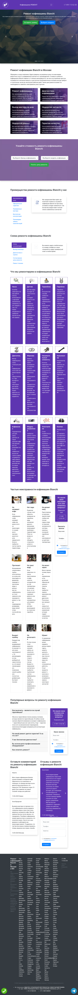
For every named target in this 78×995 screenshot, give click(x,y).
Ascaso (21, 888)
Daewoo (29, 884)
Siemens (55, 870)
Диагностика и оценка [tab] (17, 253)
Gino (28, 974)
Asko (20, 890)
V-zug (54, 922)
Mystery (46, 886)
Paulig (46, 910)
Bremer (21, 952)
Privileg (46, 932)
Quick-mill (47, 940)
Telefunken (56, 896)
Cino (20, 968)
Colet (29, 874)
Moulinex (47, 884)
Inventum (38, 894)
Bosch (21, 938)
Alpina (21, 876)
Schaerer (55, 862)
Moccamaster (48, 878)
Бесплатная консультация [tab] (17, 215)
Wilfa (54, 952)
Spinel (46, 972)
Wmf (54, 944)
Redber (46, 950)
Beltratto (21, 898)
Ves (54, 924)
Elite (28, 922)
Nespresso (47, 894)
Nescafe (46, 892)
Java (37, 904)
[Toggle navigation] (51, 4)
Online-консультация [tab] (17, 245)
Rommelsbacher (49, 958)
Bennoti (21, 916)
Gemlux (29, 972)
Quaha (46, 938)
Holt (37, 876)
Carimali (29, 859)
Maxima (46, 862)
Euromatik (30, 934)
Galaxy (29, 968)
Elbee (29, 912)
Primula (46, 928)
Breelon (21, 950)
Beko (20, 896)
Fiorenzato (30, 950)
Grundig (38, 868)
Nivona (46, 896)
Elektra (29, 918)
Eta (28, 906)
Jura (37, 906)
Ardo (20, 882)
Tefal (54, 904)
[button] (42, 793)
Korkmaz (38, 926)
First (28, 952)
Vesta (54, 928)
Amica (21, 878)
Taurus (55, 898)
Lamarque (39, 952)
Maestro (38, 972)
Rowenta (47, 962)
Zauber (55, 956)
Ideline (38, 892)
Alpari (20, 860)
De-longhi (30, 894)
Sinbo (54, 872)
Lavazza (38, 958)
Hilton (37, 874)
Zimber (55, 966)
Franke (29, 942)
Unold (54, 920)
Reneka (46, 952)
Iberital (38, 890)
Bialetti (21, 922)
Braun (20, 944)
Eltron (29, 924)
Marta (46, 860)
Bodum (21, 934)
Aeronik (21, 872)
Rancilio (46, 948)
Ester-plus (30, 932)
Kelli (37, 916)
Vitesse (55, 940)
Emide (29, 926)
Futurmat (30, 960)
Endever (29, 904)
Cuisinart (30, 878)
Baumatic (22, 912)
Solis (54, 882)
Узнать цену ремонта (39, 165)
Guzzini (38, 870)
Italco (37, 898)
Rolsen (46, 956)
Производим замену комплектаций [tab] (17, 221)
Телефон (61, 538)
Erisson (29, 930)
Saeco (46, 976)
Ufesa (54, 918)
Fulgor (29, 958)
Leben (38, 960)
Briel (20, 954)
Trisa (54, 910)
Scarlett (55, 860)
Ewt (28, 908)
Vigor (54, 936)
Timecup (55, 908)
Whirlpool (56, 950)
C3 (19, 962)
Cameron (21, 972)
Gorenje (38, 859)
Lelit (37, 962)
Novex (46, 898)
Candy (21, 976)
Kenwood (38, 918)
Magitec (38, 976)
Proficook (47, 934)
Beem (20, 914)
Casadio (29, 860)
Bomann (21, 936)
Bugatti (21, 956)
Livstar (38, 966)
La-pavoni (39, 944)
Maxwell (46, 864)
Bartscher (22, 908)
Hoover (38, 878)
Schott (55, 864)
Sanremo (47, 968)
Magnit (38, 968)
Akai (20, 874)
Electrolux (30, 914)
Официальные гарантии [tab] (17, 204)
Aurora (21, 868)
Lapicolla (38, 950)
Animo (21, 864)
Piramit (46, 922)
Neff (45, 888)
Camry (21, 974)
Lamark (38, 934)
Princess (47, 930)
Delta (29, 880)
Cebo (20, 964)
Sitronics (55, 874)
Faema (29, 944)
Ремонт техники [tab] (18, 263)
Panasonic (47, 908)
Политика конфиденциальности (55, 983)
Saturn (55, 859)
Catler (29, 864)
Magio (38, 974)
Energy (29, 928)
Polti (45, 926)
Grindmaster (39, 866)
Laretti (38, 954)
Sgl (45, 970)
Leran (37, 964)
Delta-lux (30, 882)
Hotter (38, 884)
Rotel (46, 960)
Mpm (37, 970)
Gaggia (29, 966)
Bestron (21, 918)
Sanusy (46, 980)
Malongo (38, 978)
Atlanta (21, 892)
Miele (46, 874)
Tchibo (55, 900)
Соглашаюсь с (64, 547)
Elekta (29, 916)
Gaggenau (30, 964)
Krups (37, 930)
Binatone (21, 928)
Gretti (37, 862)
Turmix (55, 914)
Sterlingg (55, 888)
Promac (46, 936)
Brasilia (21, 942)
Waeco (55, 946)
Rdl (45, 942)
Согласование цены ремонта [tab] (17, 259)
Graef (37, 860)
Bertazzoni (22, 900)
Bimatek (21, 926)
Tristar (55, 912)
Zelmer (55, 958)
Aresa (20, 884)
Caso (29, 862)
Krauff (38, 928)
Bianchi (21, 924)
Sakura (46, 978)
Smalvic (55, 876)
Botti (20, 940)
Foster (29, 954)
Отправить (61, 552)
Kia (37, 920)
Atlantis (21, 894)
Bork (20, 906)
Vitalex (55, 938)
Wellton (55, 948)
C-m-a (20, 960)
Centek (21, 966)
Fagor (29, 946)
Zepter (55, 960)
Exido (29, 936)
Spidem (55, 884)
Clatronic (30, 866)
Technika (55, 902)
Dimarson (30, 902)
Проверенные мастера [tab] (17, 210)
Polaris (46, 924)
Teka (54, 894)
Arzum (21, 866)
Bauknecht (22, 910)
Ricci (45, 946)
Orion (46, 904)
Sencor (55, 866)
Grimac (38, 864)
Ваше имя (61, 531)
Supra (46, 974)
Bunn (20, 958)
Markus (46, 859)
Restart (46, 954)
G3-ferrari (30, 962)
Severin (55, 868)
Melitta (46, 870)
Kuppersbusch (40, 932)
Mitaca (46, 876)
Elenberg (30, 920)
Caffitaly (21, 970)
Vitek (54, 926)
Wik (54, 942)
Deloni (29, 898)
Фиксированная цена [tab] (18, 199)
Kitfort (38, 924)
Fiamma (29, 948)
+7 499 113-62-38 (70, 5)
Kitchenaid (39, 922)
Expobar (29, 940)
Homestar (39, 872)
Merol (46, 872)
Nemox (46, 890)
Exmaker (30, 938)
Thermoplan (56, 906)
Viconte (55, 930)
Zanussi (55, 954)
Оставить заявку (30, 23)
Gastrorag (30, 970)
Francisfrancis (31, 956)
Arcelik (21, 880)
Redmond (47, 944)
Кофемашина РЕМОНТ (28, 5)
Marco (38, 980)
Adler (20, 870)
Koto (37, 908)
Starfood (55, 886)
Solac (54, 880)
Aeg (20, 859)
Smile (54, 878)
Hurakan (38, 886)
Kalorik (38, 914)
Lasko (38, 956)
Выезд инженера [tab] (18, 249)
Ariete (20, 886)
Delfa (29, 896)
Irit (37, 896)
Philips (46, 916)
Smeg (20, 862)
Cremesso (30, 876)
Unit (54, 916)
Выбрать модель (47, 23)
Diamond (30, 900)
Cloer (29, 868)
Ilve (37, 888)
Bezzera (21, 920)
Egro (28, 910)
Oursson (46, 906)
